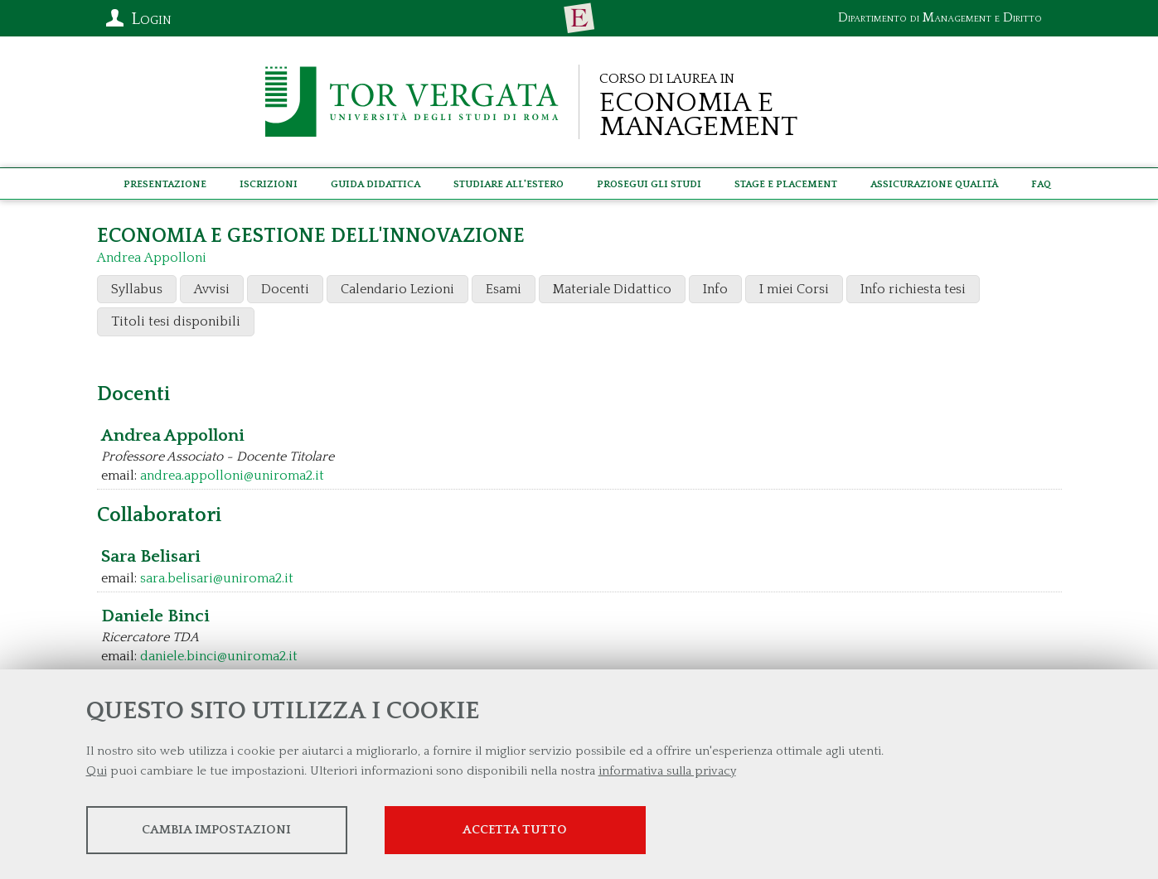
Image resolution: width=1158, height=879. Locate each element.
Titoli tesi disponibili (175, 321)
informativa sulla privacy (667, 771)
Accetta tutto (515, 830)
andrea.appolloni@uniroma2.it (232, 475)
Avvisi (212, 289)
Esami (503, 289)
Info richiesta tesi (913, 289)
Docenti (285, 289)
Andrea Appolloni (151, 257)
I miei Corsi (794, 289)
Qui (96, 771)
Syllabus (136, 289)
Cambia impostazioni (216, 830)
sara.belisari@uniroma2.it (216, 578)
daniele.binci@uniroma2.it (219, 656)
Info (715, 289)
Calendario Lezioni (397, 289)
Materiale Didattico (612, 289)
